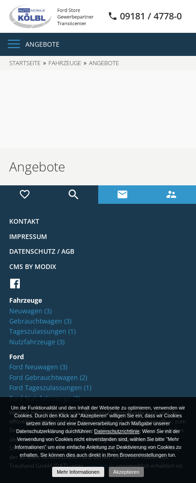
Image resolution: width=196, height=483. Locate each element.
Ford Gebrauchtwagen (48, 377)
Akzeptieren (126, 472)
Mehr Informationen (78, 472)
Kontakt (24, 221)
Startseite (25, 63)
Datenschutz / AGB (41, 251)
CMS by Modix (32, 266)
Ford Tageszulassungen (50, 387)
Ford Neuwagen (38, 366)
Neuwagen (30, 310)
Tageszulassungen (42, 331)
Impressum (28, 236)
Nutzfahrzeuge (37, 341)
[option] (98, 109)
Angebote (42, 44)
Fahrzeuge (64, 63)
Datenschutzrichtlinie (116, 431)
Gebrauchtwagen (40, 321)
